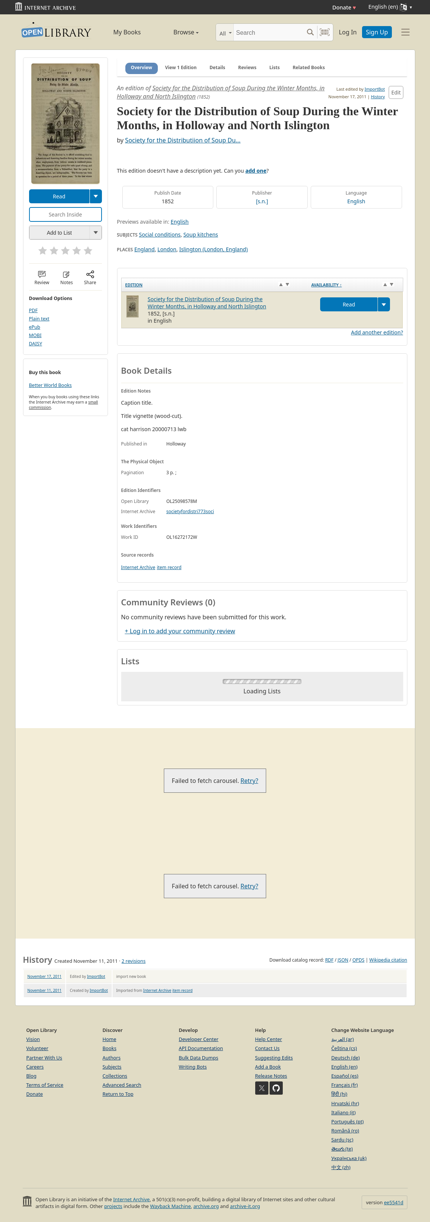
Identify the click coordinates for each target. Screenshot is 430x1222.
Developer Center (199, 1039)
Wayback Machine (170, 1206)
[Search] (268, 32)
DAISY (35, 343)
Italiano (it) (343, 1112)
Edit (396, 92)
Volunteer (37, 1048)
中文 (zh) (341, 1167)
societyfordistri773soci (190, 511)
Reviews (247, 67)
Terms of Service (44, 1084)
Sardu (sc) (342, 1139)
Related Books (309, 67)
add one (256, 170)
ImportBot (375, 89)
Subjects (112, 1066)
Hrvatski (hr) (345, 1103)
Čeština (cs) (344, 1048)
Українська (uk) (349, 1158)
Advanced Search (122, 1084)
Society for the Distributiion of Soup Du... (182, 140)
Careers (35, 1066)
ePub (34, 327)
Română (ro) (345, 1130)
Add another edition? (377, 332)
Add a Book (268, 1066)
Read (59, 196)
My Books (127, 32)
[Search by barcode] (324, 32)
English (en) (344, 1066)
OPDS (358, 960)
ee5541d (394, 1202)
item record (169, 567)
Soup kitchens (200, 234)
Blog (31, 1075)
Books (110, 1048)
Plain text (39, 319)
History (378, 96)
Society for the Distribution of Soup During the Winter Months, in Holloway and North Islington (207, 302)
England (144, 249)
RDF (329, 960)
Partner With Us (44, 1057)
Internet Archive (138, 567)
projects (113, 1206)
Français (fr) (344, 1084)
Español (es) (345, 1075)
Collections (115, 1075)
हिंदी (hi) (339, 1094)
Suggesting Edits (274, 1057)
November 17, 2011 (45, 976)
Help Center (268, 1039)
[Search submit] (310, 32)
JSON (343, 960)
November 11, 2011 (45, 990)
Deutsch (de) (345, 1057)
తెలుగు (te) (342, 1148)
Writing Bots (193, 1066)
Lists (274, 67)
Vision (33, 1039)
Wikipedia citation (388, 960)
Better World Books (50, 385)
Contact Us (267, 1048)
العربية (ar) (342, 1039)
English (356, 201)
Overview (142, 67)
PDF (33, 310)
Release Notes (271, 1075)
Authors (112, 1057)
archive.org (206, 1206)
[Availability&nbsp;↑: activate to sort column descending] (355, 285)
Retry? (249, 781)
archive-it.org (245, 1206)
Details (217, 67)
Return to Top (118, 1094)
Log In (348, 32)
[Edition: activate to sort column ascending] (214, 285)
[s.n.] (262, 201)
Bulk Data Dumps (199, 1057)
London (166, 249)
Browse (178, 32)
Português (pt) (347, 1121)
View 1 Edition (181, 67)
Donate (344, 7)
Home (109, 1039)
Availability (326, 285)
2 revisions (134, 960)
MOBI (35, 335)
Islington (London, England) (213, 249)
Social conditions (159, 234)
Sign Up (377, 32)
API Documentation (201, 1048)
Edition (134, 285)
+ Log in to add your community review (180, 631)
